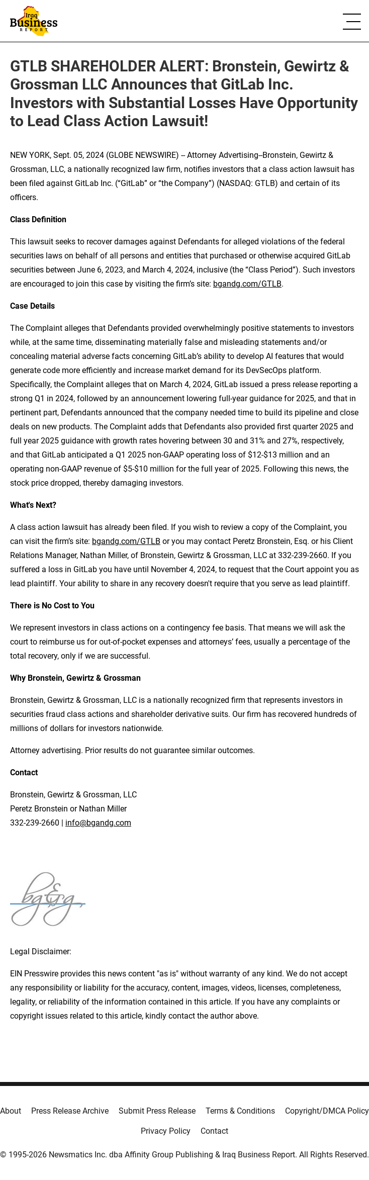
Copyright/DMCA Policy (327, 1111)
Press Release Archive (70, 1111)
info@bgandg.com (98, 823)
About (10, 1111)
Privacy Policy (166, 1131)
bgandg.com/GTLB (247, 284)
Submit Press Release (157, 1111)
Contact (214, 1131)
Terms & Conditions (240, 1111)
